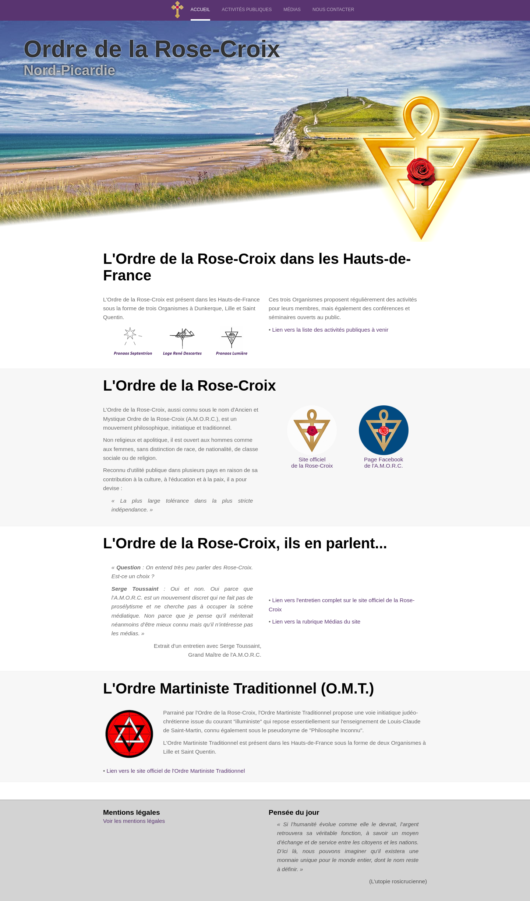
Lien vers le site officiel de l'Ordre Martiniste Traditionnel (176, 771)
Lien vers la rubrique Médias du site (316, 621)
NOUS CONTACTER (333, 9)
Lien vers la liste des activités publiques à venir (330, 329)
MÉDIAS (292, 9)
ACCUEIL (200, 9)
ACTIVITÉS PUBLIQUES (247, 9)
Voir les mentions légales (134, 821)
